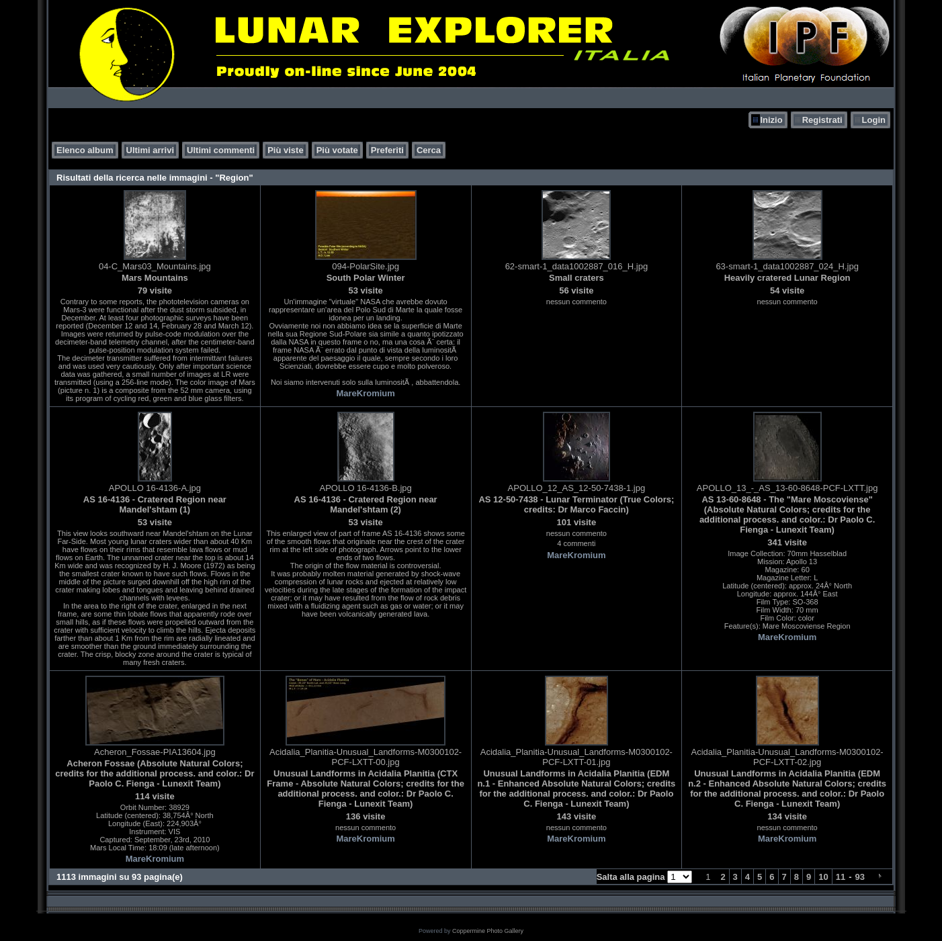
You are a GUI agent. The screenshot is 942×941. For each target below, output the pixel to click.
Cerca (429, 150)
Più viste (285, 150)
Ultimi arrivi (150, 150)
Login (874, 120)
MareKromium (365, 393)
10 (823, 877)
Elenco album (85, 150)
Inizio (771, 120)
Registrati (822, 120)
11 (840, 877)
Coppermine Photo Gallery (487, 931)
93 (860, 877)
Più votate (337, 150)
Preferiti (387, 150)
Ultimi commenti (221, 150)
